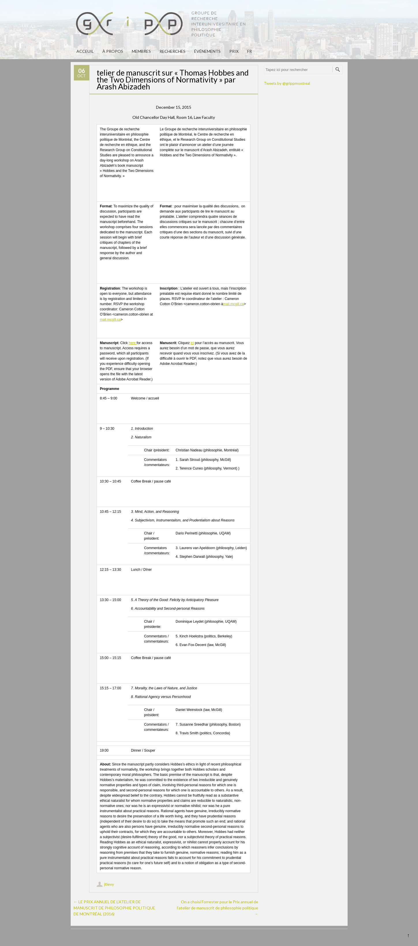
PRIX (234, 51)
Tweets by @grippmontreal (287, 83)
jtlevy (109, 884)
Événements (207, 51)
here (132, 343)
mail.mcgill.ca (110, 320)
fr (249, 51)
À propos (112, 51)
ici (192, 343)
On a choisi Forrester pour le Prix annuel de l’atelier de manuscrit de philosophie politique (217, 907)
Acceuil (85, 51)
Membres (141, 51)
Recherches (172, 51)
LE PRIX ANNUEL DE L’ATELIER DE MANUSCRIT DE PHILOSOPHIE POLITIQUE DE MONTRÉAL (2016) (114, 907)
